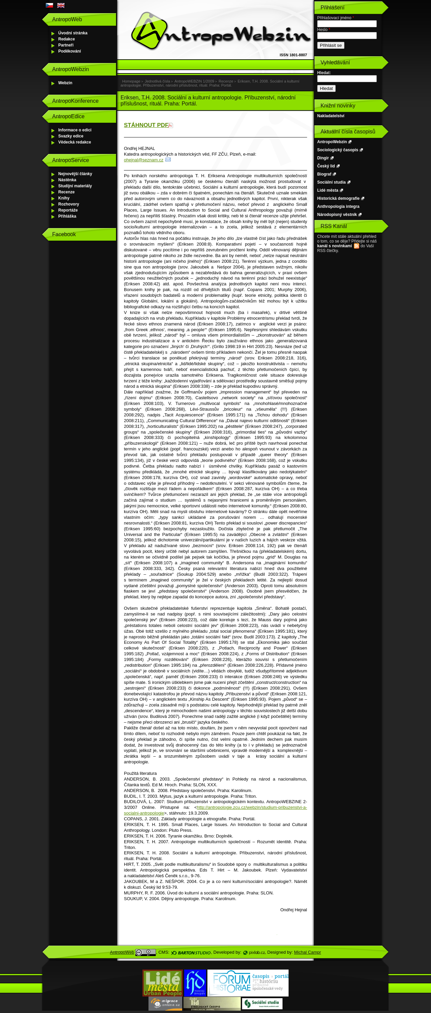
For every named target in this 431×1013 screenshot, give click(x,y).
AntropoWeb (122, 952)
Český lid (326, 166)
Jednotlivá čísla (157, 81)
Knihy (63, 198)
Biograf (324, 174)
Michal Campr (307, 952)
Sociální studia (331, 182)
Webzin (65, 83)
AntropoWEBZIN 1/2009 (194, 81)
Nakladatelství (330, 116)
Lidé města (327, 190)
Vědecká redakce (74, 142)
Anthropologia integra (338, 206)
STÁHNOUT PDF (146, 125)
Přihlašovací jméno (335, 17)
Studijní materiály (75, 186)
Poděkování (69, 51)
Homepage (131, 81)
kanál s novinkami (334, 246)
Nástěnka (67, 180)
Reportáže (68, 210)
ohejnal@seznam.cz (143, 159)
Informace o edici (75, 130)
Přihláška (67, 216)
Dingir (323, 158)
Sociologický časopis (337, 150)
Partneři (65, 45)
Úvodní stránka (73, 33)
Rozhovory (68, 204)
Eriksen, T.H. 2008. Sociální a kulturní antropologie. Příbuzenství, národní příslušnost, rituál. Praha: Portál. (210, 83)
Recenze (66, 192)
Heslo (323, 29)
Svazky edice (71, 136)
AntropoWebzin (332, 141)
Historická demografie (338, 198)
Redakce (66, 39)
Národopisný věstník (337, 214)
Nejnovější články (75, 173)
